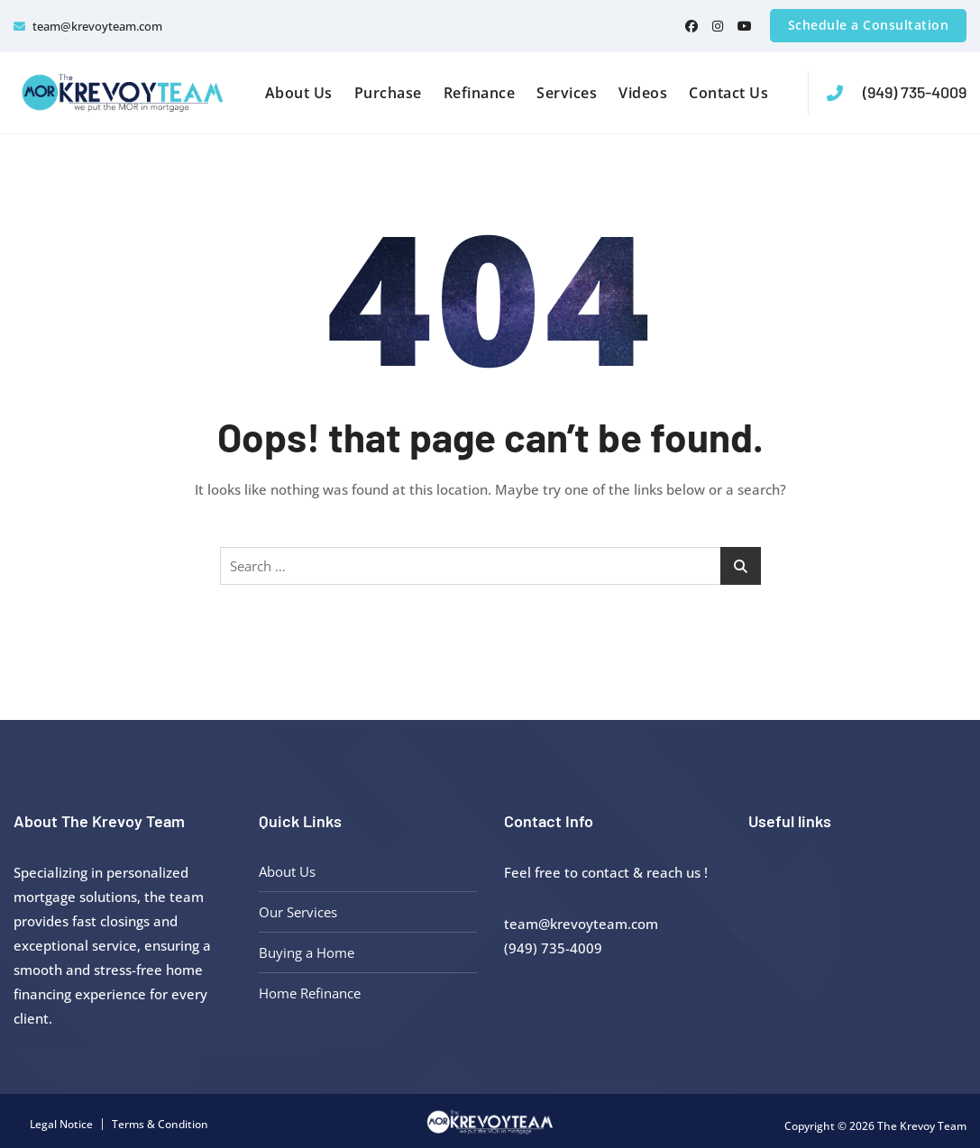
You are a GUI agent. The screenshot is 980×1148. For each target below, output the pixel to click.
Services (566, 93)
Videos (642, 93)
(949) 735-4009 (896, 92)
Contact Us (728, 93)
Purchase (388, 93)
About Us (299, 93)
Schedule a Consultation (868, 24)
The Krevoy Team (921, 1126)
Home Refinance (310, 993)
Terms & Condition (160, 1124)
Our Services (298, 912)
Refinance (480, 93)
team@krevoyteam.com (88, 26)
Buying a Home (306, 952)
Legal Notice (61, 1124)
